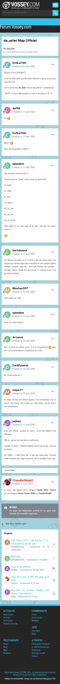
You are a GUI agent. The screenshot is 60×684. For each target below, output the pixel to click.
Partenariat (36, 650)
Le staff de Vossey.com (40, 647)
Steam (5, 644)
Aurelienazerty (17, 547)
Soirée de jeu (37, 618)
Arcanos (17, 337)
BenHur (14, 583)
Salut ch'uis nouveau (20, 567)
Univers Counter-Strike (29, 52)
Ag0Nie (14, 570)
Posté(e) (23, 66)
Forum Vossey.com (15, 27)
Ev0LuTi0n (11, 49)
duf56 (16, 108)
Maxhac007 (20, 288)
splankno (18, 163)
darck (13, 597)
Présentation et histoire (40, 644)
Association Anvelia (12, 673)
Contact (35, 656)
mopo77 (17, 390)
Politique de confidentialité (14, 679)
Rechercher (7, 621)
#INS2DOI (15, 557)
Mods (34, 634)
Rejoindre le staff (38, 653)
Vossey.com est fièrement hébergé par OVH (39, 679)
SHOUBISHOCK (17, 560)
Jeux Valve (36, 631)
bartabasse (19, 250)
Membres (35, 621)
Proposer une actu (10, 624)
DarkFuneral (20, 365)
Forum (34, 615)
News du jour (8, 615)
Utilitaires (7, 653)
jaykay (16, 421)
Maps (5, 650)
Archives (6, 618)
